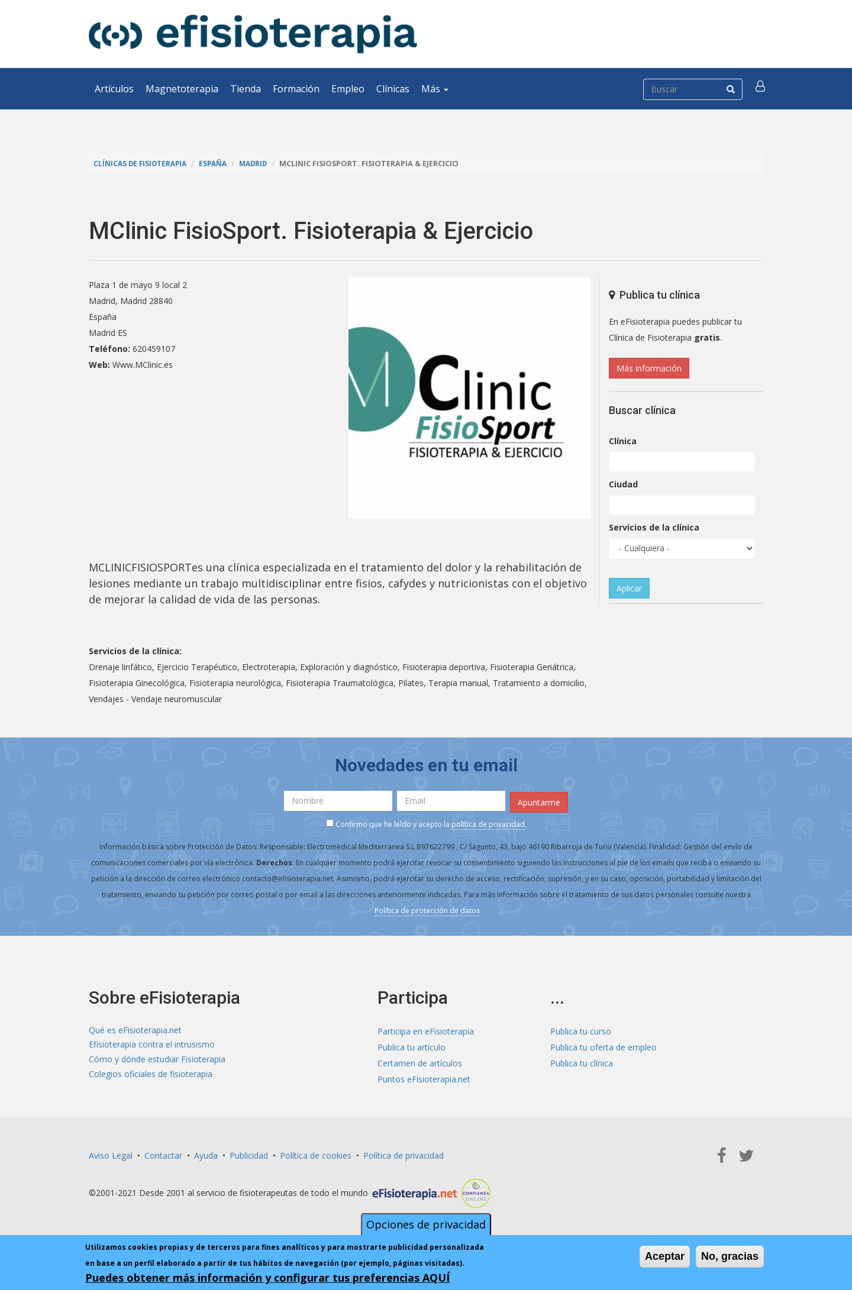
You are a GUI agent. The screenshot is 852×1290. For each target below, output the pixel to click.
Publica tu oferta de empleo (603, 1044)
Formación (296, 88)
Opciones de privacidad (426, 1224)
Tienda (245, 88)
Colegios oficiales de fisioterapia (150, 1076)
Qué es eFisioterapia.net (135, 1028)
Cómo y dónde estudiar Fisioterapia (157, 1060)
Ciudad (623, 484)
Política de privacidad (403, 1153)
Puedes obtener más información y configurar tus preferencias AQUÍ (267, 1277)
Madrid (261, 164)
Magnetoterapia (182, 88)
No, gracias (730, 1256)
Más (434, 88)
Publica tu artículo (411, 1044)
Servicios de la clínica (654, 527)
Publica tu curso (580, 1028)
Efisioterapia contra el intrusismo (152, 1044)
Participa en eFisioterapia (425, 1028)
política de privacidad (488, 822)
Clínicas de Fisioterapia (142, 164)
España (219, 164)
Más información (649, 368)
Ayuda (206, 1153)
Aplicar (629, 588)
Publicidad (249, 1153)
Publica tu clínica (581, 1060)
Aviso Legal (111, 1153)
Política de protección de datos (427, 909)
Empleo (347, 88)
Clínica (623, 441)
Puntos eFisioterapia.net (423, 1076)
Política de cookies (315, 1153)
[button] (761, 88)
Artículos (114, 88)
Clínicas (392, 88)
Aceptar (665, 1256)
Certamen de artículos (419, 1060)
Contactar (163, 1153)
